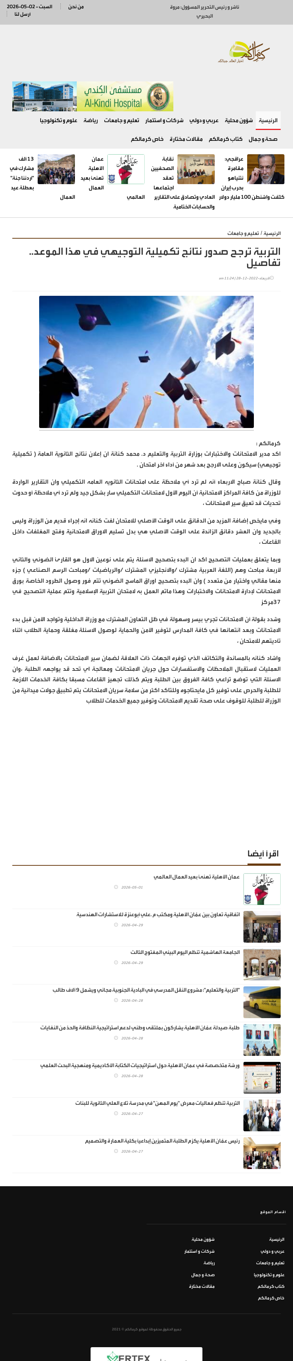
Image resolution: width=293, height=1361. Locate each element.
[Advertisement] (146, 745)
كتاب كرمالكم (226, 104)
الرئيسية (268, 85)
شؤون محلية (239, 85)
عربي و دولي (204, 85)
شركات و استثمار (164, 85)
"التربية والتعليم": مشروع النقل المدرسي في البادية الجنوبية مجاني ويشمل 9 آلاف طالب (146, 955)
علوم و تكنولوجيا (59, 85)
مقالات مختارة (186, 104)
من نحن (76, 6)
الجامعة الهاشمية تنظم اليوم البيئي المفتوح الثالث (185, 917)
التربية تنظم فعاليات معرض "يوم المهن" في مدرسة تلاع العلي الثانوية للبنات (157, 1068)
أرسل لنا (23, 14)
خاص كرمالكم (147, 104)
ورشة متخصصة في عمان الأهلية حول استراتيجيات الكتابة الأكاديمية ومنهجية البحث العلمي (140, 1030)
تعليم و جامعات (121, 85)
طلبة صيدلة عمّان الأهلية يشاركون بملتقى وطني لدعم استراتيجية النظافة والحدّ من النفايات (140, 992)
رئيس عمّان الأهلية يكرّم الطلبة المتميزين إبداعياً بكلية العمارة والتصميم (162, 1106)
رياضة (91, 85)
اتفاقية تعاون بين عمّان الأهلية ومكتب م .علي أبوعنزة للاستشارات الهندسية (158, 879)
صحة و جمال (263, 104)
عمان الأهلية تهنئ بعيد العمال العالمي (197, 842)
